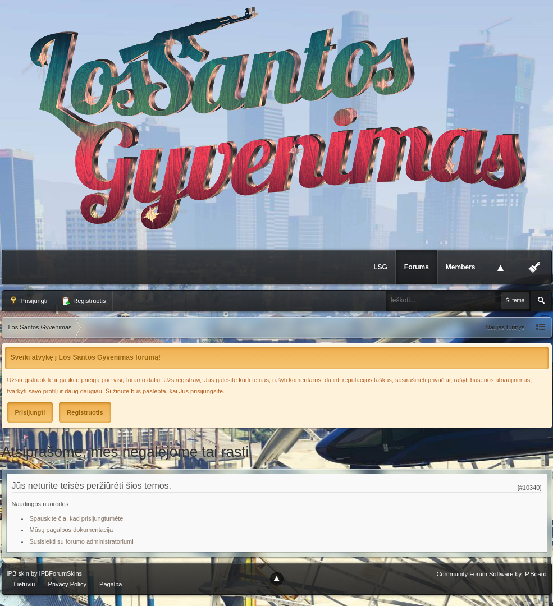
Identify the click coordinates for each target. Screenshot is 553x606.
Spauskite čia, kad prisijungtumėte (77, 518)
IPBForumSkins (60, 573)
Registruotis (83, 300)
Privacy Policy (67, 584)
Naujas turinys (505, 327)
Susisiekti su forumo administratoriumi (82, 541)
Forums (416, 267)
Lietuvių (24, 584)
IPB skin (18, 573)
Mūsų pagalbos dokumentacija (71, 529)
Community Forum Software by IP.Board (491, 574)
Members (461, 267)
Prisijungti (28, 300)
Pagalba (110, 584)
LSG (380, 267)
